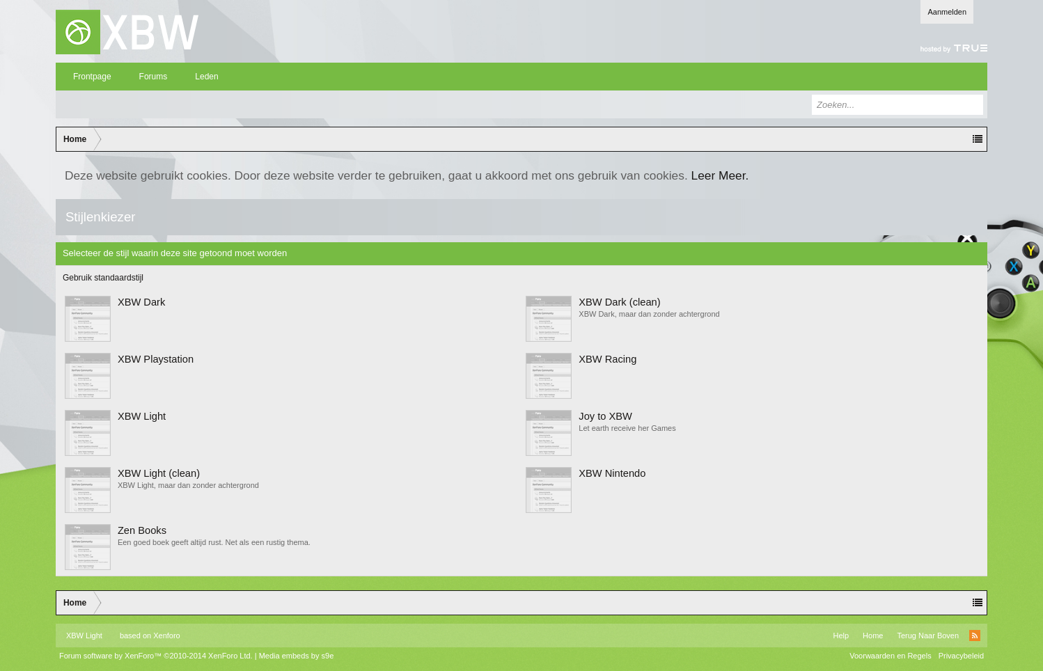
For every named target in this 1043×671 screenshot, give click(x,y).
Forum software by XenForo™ (156, 656)
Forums (153, 76)
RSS (974, 635)
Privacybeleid (961, 656)
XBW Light (84, 635)
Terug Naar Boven (928, 635)
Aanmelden (946, 12)
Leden (206, 76)
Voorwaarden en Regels (890, 656)
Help (841, 635)
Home (873, 635)
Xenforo (166, 635)
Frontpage (92, 76)
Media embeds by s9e (296, 656)
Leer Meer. (720, 175)
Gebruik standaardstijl (103, 278)
